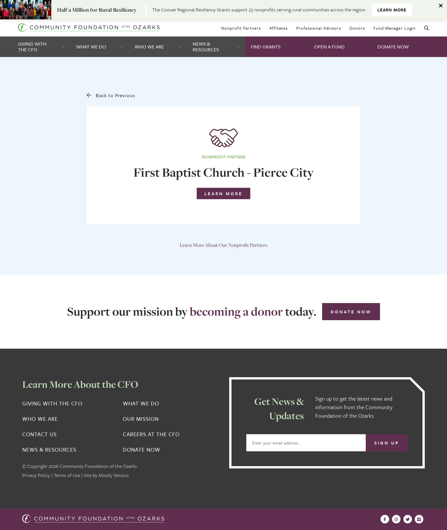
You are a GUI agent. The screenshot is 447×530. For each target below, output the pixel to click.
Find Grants (266, 46)
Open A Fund (329, 46)
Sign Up (386, 443)
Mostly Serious (114, 475)
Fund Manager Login (394, 28)
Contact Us (39, 434)
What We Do (91, 46)
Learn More (392, 10)
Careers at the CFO (151, 434)
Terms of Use (67, 475)
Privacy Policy (36, 475)
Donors (357, 28)
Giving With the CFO (32, 46)
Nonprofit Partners (241, 28)
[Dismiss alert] (441, 5)
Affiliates (278, 28)
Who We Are (149, 46)
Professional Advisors (318, 28)
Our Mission (141, 418)
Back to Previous (111, 93)
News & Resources (206, 46)
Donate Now (393, 46)
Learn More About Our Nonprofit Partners (223, 243)
